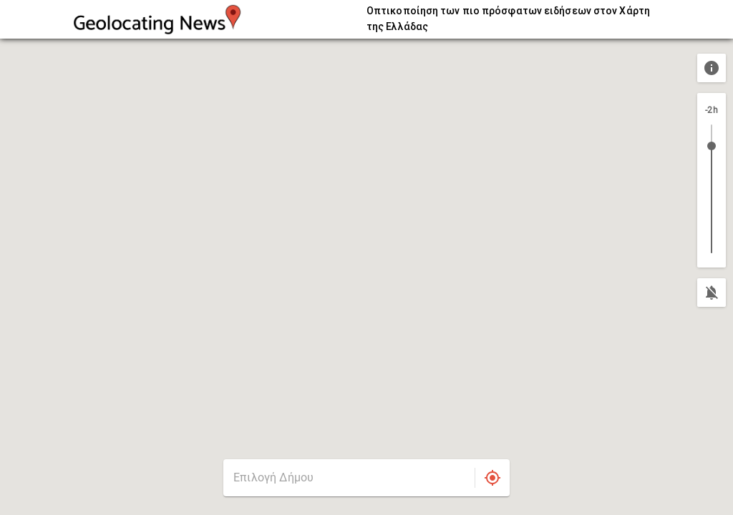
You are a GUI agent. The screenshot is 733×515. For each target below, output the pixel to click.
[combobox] (348, 477)
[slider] (711, 146)
